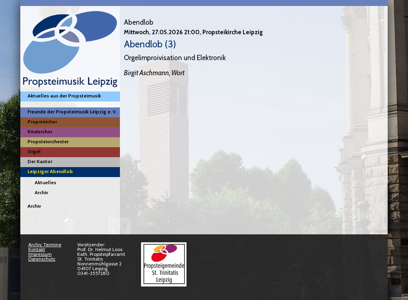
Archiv (41, 192)
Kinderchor (39, 131)
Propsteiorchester (48, 141)
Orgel (34, 151)
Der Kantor (39, 161)
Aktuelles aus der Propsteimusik (64, 96)
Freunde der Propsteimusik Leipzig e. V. (72, 112)
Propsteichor (42, 122)
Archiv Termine (44, 244)
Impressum (40, 254)
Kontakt (36, 249)
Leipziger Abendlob (50, 171)
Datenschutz (41, 259)
